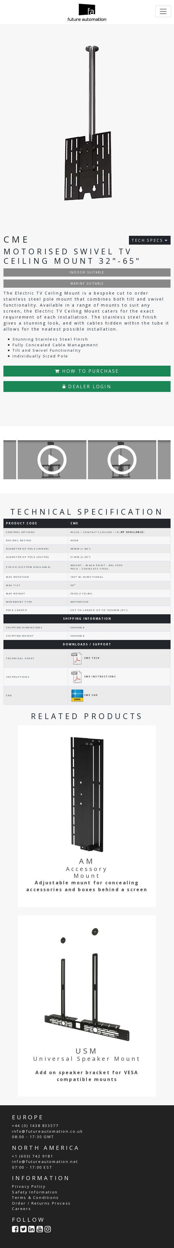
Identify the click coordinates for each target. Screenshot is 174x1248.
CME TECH (85, 657)
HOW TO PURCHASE (87, 371)
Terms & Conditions (35, 1197)
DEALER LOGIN (87, 386)
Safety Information (35, 1192)
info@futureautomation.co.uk (47, 1131)
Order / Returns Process (41, 1203)
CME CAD (84, 695)
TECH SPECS (149, 240)
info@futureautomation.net (45, 1161)
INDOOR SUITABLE (87, 272)
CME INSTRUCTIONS (93, 676)
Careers (21, 1208)
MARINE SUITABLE (87, 283)
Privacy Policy (29, 1186)
